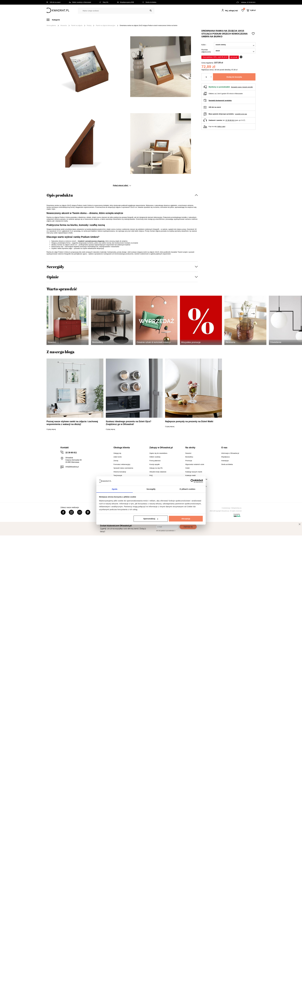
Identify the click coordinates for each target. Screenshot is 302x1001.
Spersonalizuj (150, 519)
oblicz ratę (221, 126)
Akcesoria (63, 25)
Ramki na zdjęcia (76, 25)
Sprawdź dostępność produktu (220, 100)
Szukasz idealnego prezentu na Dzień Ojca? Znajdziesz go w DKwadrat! (128, 422)
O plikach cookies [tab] (187, 489)
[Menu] (55, 19)
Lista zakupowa (244, 9)
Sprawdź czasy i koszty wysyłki (242, 87)
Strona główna (51, 25)
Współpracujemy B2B (125, 2)
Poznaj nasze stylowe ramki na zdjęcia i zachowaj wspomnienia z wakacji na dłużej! (72, 422)
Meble (65, 20)
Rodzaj (89, 25)
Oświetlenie (177, 20)
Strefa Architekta (149, 2)
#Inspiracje (215, 20)
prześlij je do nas (241, 114)
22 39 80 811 (251, 2)
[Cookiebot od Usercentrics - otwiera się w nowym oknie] (192, 481)
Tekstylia (163, 20)
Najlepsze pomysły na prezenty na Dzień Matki (189, 421)
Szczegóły (55, 266)
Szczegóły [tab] (151, 489)
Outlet (189, 20)
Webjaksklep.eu (236, 508)
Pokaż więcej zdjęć (122, 185)
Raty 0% (104, 2)
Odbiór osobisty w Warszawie (80, 2)
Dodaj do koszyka (234, 77)
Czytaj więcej (51, 429)
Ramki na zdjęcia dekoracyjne (105, 25)
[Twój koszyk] (251, 10)
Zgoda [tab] (114, 489)
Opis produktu (60, 195)
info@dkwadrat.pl (72, 467)
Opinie (53, 276)
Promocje (201, 20)
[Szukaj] (150, 10)
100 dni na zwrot (53, 2)
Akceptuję (185, 519)
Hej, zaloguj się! (231, 11)
